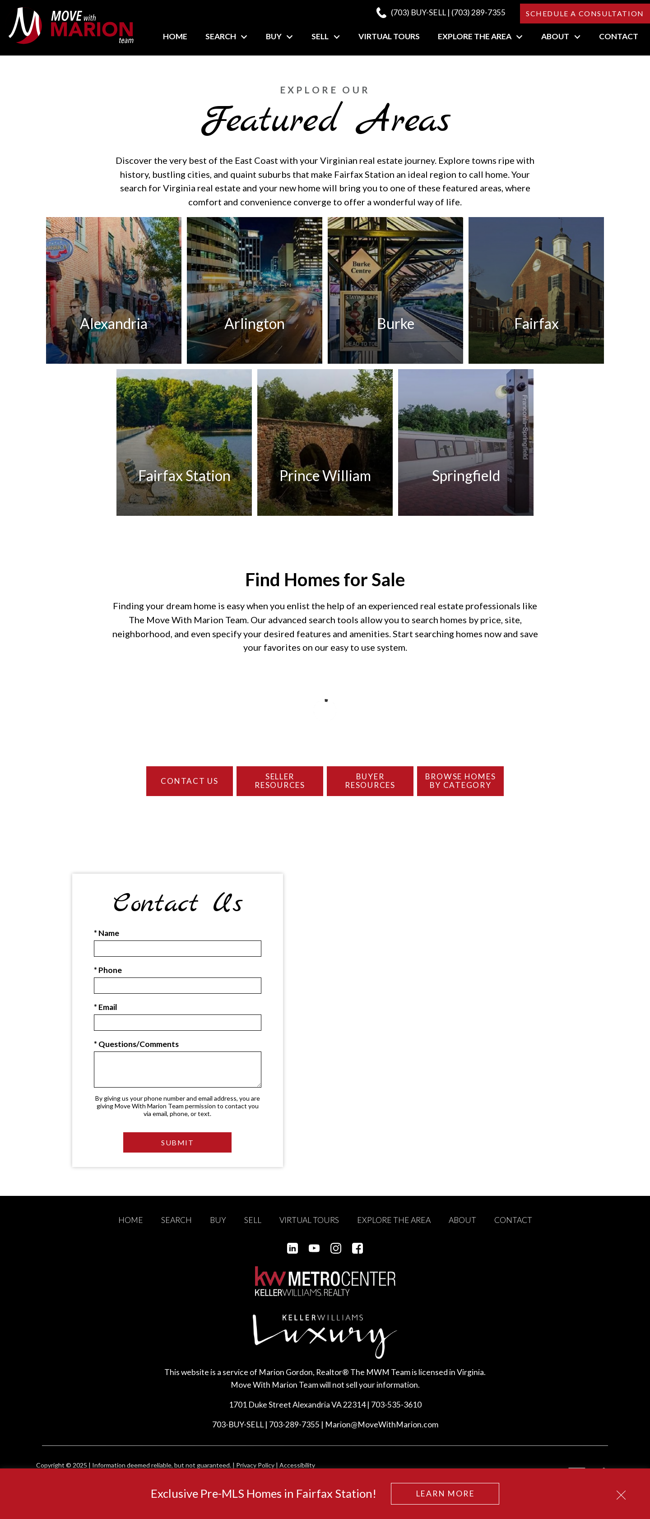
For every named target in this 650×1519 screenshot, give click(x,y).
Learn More (445, 1493)
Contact (618, 36)
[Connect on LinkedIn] (292, 1257)
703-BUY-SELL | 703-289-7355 (266, 1434)
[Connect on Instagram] (335, 1257)
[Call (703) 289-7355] (441, 12)
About (462, 1229)
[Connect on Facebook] (357, 1257)
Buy (218, 1229)
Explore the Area (394, 1229)
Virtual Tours (389, 36)
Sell (252, 1229)
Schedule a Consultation (585, 13)
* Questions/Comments (136, 1053)
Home (175, 36)
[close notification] (621, 1492)
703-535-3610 (396, 1414)
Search (176, 1229)
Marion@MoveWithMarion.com (381, 1434)
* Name (106, 942)
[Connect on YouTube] (314, 1257)
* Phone (108, 979)
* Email (105, 1016)
